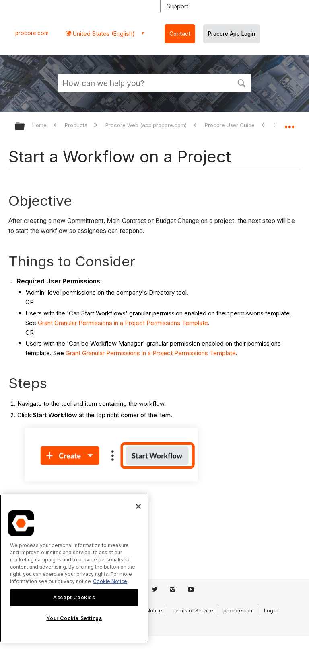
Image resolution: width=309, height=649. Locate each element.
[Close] (138, 506)
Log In (271, 611)
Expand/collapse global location (289, 123)
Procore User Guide (230, 125)
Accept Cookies (74, 597)
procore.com (32, 33)
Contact (179, 34)
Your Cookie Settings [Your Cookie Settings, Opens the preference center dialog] (74, 618)
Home (40, 125)
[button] (241, 82)
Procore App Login (231, 34)
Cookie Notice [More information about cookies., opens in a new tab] (110, 581)
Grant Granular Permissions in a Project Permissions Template (123, 323)
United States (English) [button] (103, 33)
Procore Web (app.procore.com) (146, 125)
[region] (74, 568)
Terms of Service (192, 611)
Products (77, 125)
